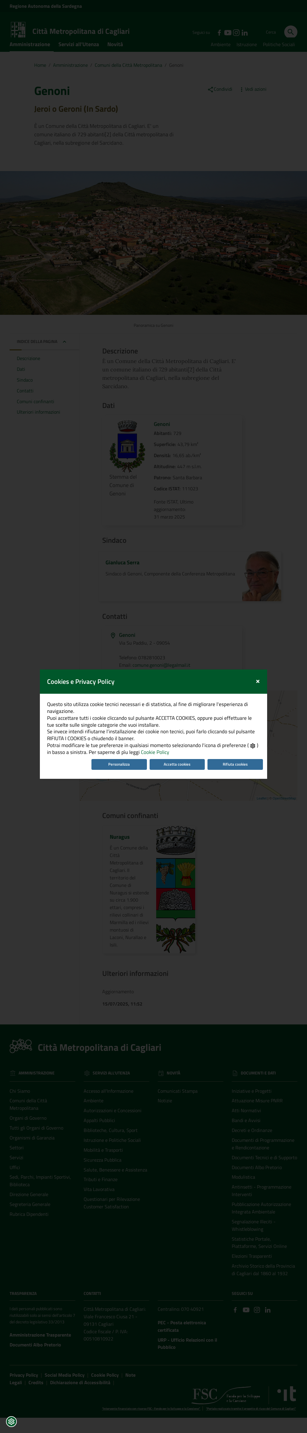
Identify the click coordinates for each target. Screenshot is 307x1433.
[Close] (265, 609)
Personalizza (117, 706)
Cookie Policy (145, 693)
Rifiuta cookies (241, 706)
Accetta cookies (179, 706)
